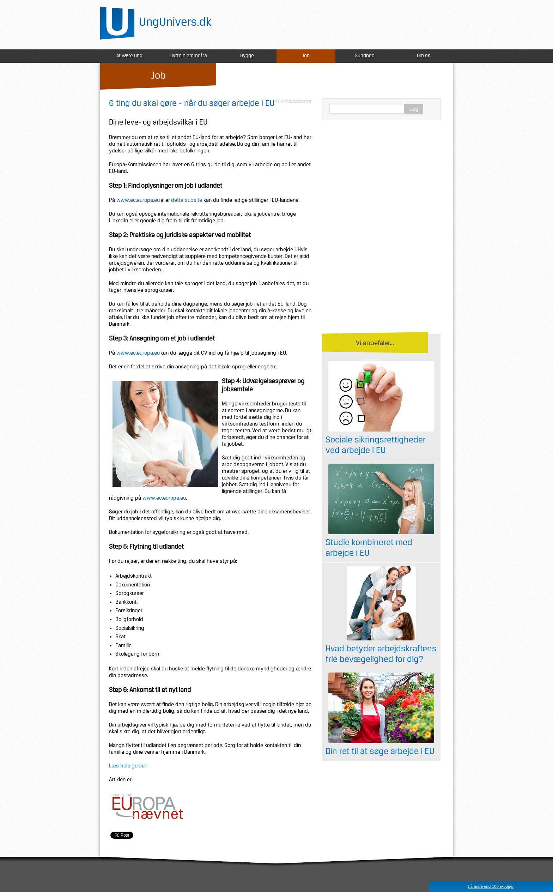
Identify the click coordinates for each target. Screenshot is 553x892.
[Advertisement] (381, 176)
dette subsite (186, 200)
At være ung (129, 56)
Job (306, 56)
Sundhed (365, 56)
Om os (423, 56)
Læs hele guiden (128, 766)
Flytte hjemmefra (188, 56)
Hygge (247, 56)
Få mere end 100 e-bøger (491, 886)
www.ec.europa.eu (138, 200)
